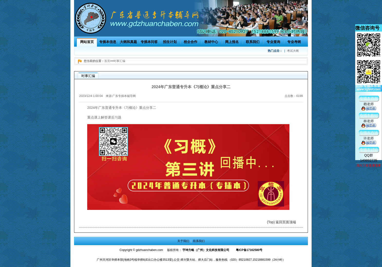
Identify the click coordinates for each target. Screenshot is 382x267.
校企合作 (190, 42)
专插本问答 (149, 42)
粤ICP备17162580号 (249, 250)
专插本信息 (107, 42)
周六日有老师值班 (368, 165)
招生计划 (170, 42)
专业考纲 (294, 42)
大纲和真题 (128, 42)
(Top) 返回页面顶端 (281, 222)
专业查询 (273, 42)
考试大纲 (293, 50)
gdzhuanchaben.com (149, 250)
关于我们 (183, 241)
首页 (107, 61)
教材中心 (211, 42)
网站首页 (87, 42)
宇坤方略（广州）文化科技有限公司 (205, 250)
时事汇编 (119, 61)
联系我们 (252, 42)
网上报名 (232, 42)
